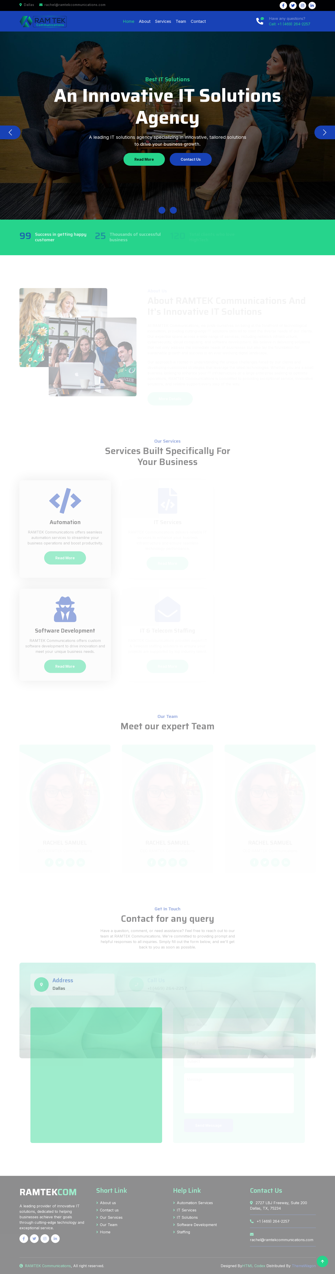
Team (181, 21)
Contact (198, 21)
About (144, 21)
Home (128, 21)
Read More (144, 159)
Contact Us (191, 159)
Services (163, 21)
